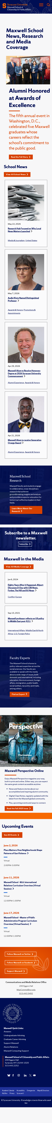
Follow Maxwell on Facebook (21, 962)
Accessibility (21, 1091)
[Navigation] (41, 5)
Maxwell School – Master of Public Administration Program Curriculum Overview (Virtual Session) (20, 920)
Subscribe (25, 544)
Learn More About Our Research (22, 510)
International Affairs (16, 630)
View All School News (17, 174)
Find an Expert (19, 694)
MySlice (4, 1093)
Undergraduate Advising (14, 1035)
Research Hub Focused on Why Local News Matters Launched (24, 230)
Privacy (12, 1093)
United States (31, 240)
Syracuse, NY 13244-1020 (17, 1062)
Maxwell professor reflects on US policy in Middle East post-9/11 (26, 620)
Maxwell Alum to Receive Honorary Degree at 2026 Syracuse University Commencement (24, 373)
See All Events (11, 835)
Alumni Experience (16, 382)
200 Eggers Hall (12, 1060)
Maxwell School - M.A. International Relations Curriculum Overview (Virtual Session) (22, 885)
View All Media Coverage (18, 567)
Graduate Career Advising (15, 1039)
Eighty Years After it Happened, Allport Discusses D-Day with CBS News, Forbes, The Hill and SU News (25, 588)
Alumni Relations (11, 1047)
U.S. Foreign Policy (22, 633)
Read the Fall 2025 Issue (19, 808)
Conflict (11, 596)
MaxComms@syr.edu (26, 989)
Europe (18, 596)
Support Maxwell (16, 971)
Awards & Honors (15, 310)
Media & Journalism (16, 240)
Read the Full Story (21, 157)
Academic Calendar (8, 1091)
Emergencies (31, 1091)
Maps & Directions (43, 1091)
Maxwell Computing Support (16, 1050)
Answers (7, 1031)
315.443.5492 (26, 993)
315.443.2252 (12, 1065)
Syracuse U (20, 1093)
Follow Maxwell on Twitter (20, 954)
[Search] (48, 5)
